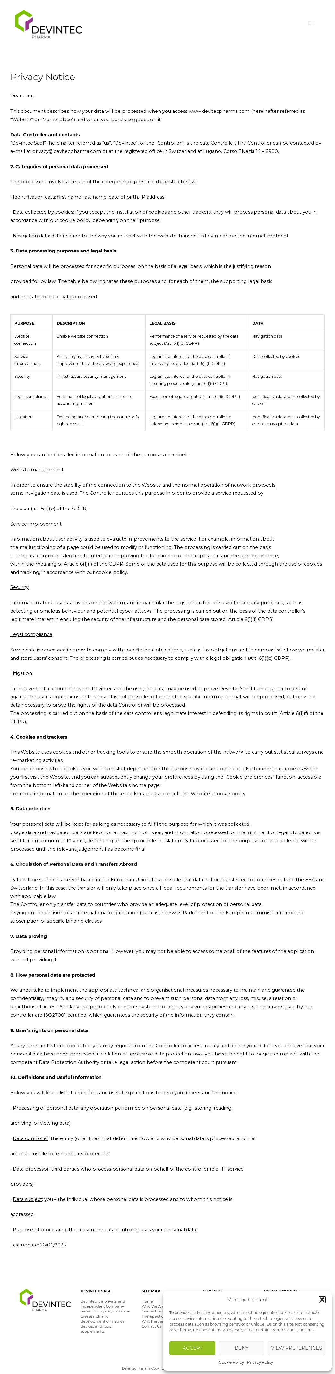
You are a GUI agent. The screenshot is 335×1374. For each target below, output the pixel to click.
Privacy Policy (260, 1362)
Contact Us (151, 1326)
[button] (322, 1299)
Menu (312, 23)
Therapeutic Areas (158, 1316)
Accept (192, 1348)
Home (147, 1301)
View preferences (296, 1348)
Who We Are (153, 1306)
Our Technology (156, 1311)
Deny (241, 1348)
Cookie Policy (231, 1362)
